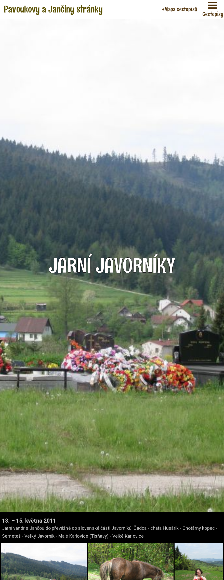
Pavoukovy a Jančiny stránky (53, 9)
